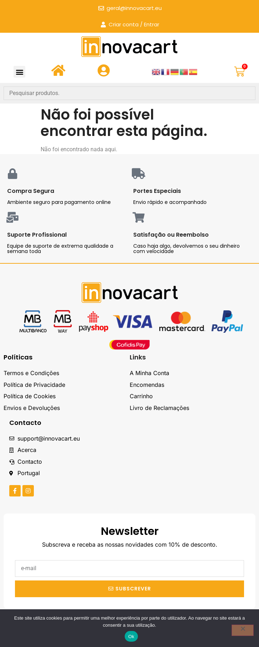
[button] (19, 72)
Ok (131, 636)
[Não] (243, 630)
